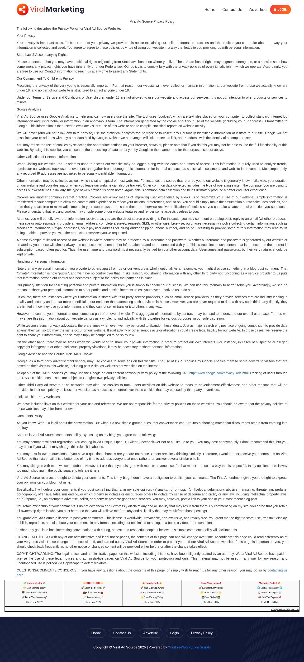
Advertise (257, 9)
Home (209, 9)
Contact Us (232, 9)
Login (280, 9)
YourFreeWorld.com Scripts (189, 647)
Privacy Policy (202, 633)
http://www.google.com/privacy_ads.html (219, 373)
